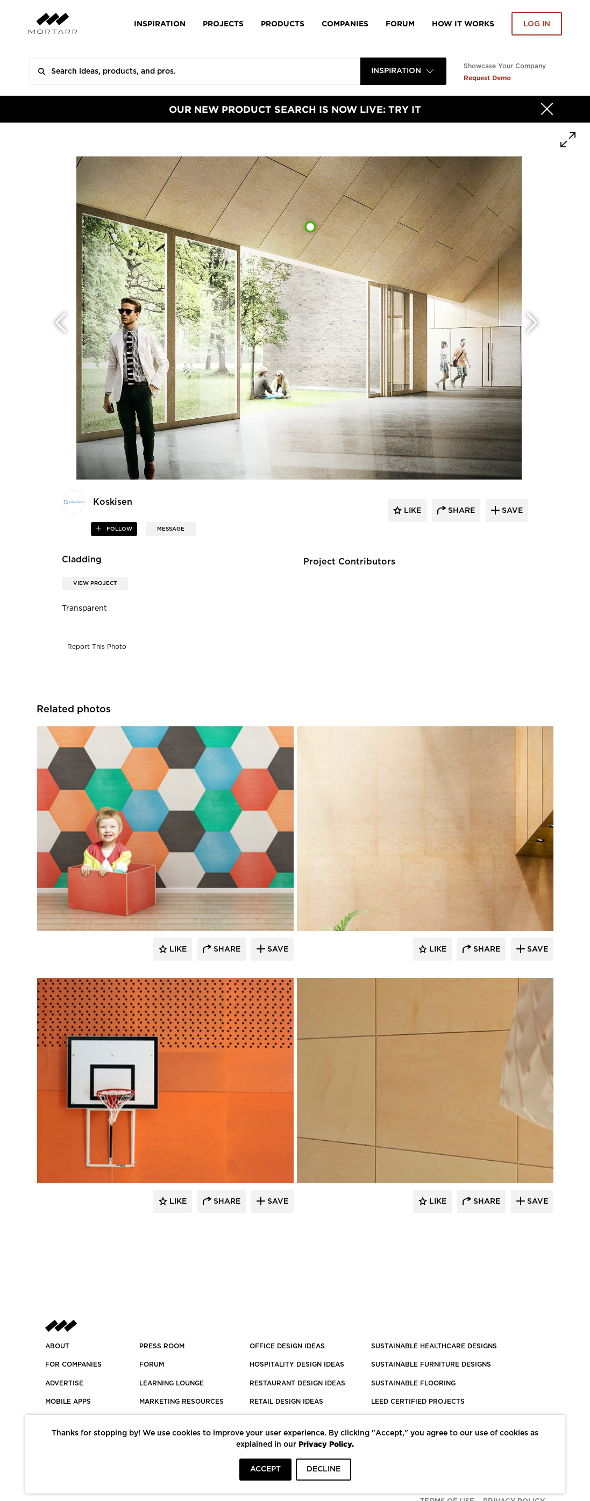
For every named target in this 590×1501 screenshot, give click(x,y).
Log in (536, 24)
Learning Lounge (171, 1383)
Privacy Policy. (326, 1444)
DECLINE (323, 1469)
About (57, 1346)
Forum (400, 23)
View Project (95, 583)
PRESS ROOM (161, 1346)
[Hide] (547, 109)
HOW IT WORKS (463, 23)
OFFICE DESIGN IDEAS (287, 1346)
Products (282, 23)
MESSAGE (170, 529)
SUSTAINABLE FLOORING (413, 1383)
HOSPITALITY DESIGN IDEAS (297, 1364)
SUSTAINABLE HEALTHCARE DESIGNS (434, 1346)
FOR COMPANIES (73, 1364)
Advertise (64, 1383)
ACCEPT (265, 1469)
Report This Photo (96, 647)
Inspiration (160, 23)
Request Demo (487, 77)
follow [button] (118, 529)
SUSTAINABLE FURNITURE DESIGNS (431, 1364)
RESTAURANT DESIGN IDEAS (297, 1383)
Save (276, 949)
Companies (345, 23)
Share (225, 949)
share (460, 510)
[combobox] (403, 71)
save (511, 510)
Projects (223, 23)
